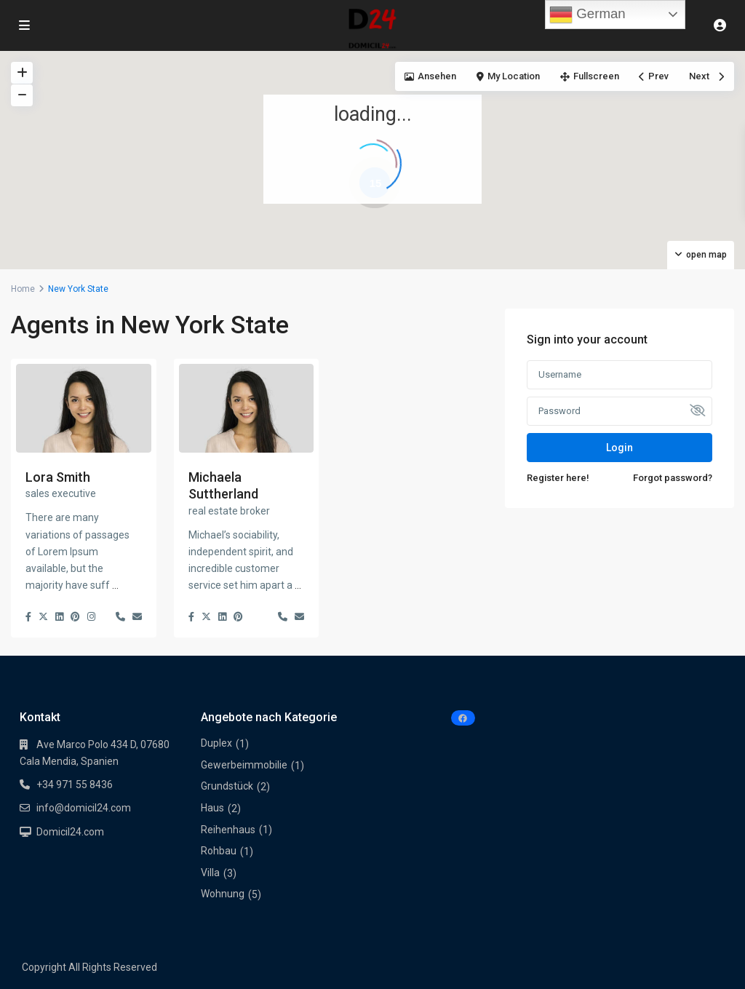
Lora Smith (57, 477)
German (587, 14)
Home (23, 289)
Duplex (216, 743)
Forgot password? (672, 477)
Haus (212, 808)
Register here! (558, 477)
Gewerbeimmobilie (244, 765)
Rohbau (218, 851)
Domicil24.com (70, 832)
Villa (210, 872)
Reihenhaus (228, 829)
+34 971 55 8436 (74, 784)
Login (619, 447)
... (115, 585)
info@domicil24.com (83, 808)
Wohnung (222, 893)
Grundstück (227, 786)
